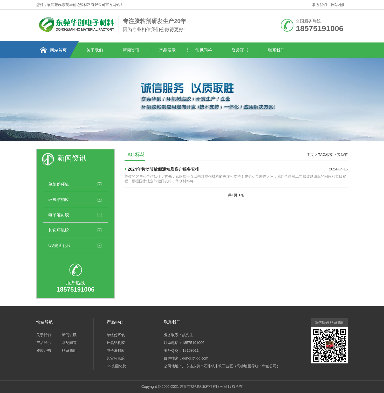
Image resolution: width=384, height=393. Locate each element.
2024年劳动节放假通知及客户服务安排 (163, 169)
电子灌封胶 (58, 214)
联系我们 (319, 5)
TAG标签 (325, 155)
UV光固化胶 (59, 245)
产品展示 (167, 50)
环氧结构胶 (58, 199)
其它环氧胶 (58, 230)
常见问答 (203, 50)
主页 (310, 155)
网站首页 (58, 50)
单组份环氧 (58, 184)
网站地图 (338, 5)
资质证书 (240, 50)
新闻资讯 (131, 50)
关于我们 (94, 50)
